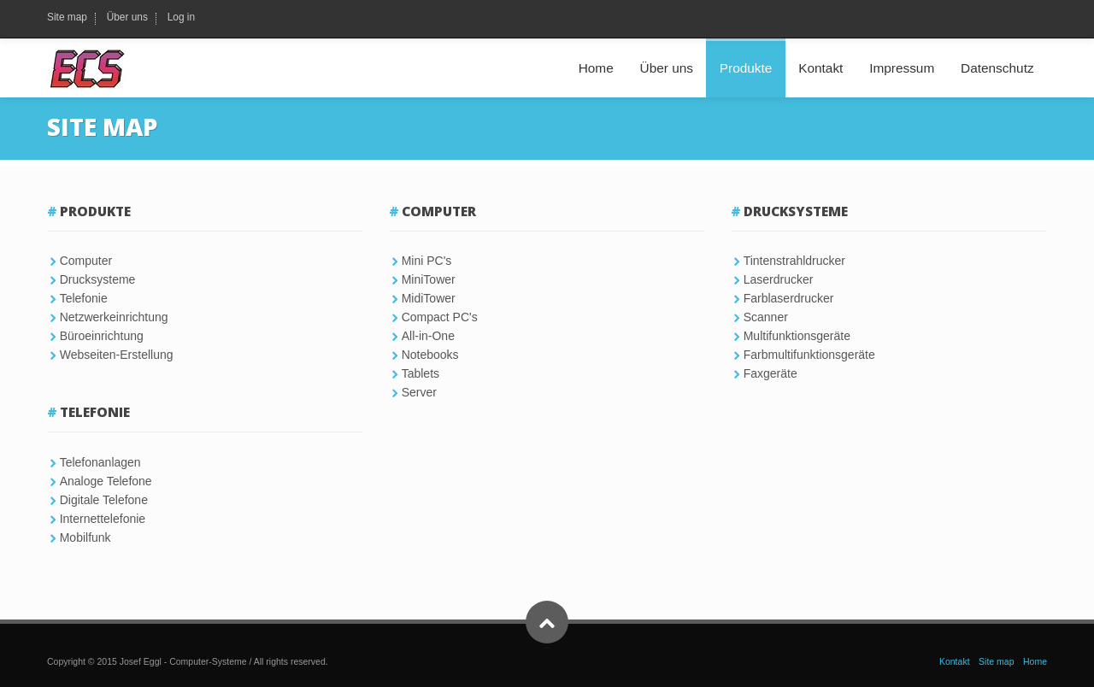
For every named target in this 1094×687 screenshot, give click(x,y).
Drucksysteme (98, 279)
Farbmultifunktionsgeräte (809, 354)
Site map (67, 18)
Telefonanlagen (100, 462)
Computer (86, 260)
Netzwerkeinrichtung (114, 317)
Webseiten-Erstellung (117, 354)
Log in (181, 18)
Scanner (766, 317)
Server (419, 392)
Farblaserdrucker (789, 298)
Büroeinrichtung (102, 336)
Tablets (420, 373)
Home (596, 68)
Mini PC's (427, 260)
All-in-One (428, 336)
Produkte (746, 68)
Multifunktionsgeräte (797, 336)
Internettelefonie (102, 519)
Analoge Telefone (106, 481)
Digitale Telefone (104, 500)
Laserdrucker (779, 279)
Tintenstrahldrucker (794, 260)
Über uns (127, 18)
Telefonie (84, 298)
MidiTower (429, 298)
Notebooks (430, 354)
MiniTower (429, 279)
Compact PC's (440, 317)
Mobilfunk (85, 537)
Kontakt (820, 68)
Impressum (901, 68)
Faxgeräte (770, 373)
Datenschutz (997, 68)
